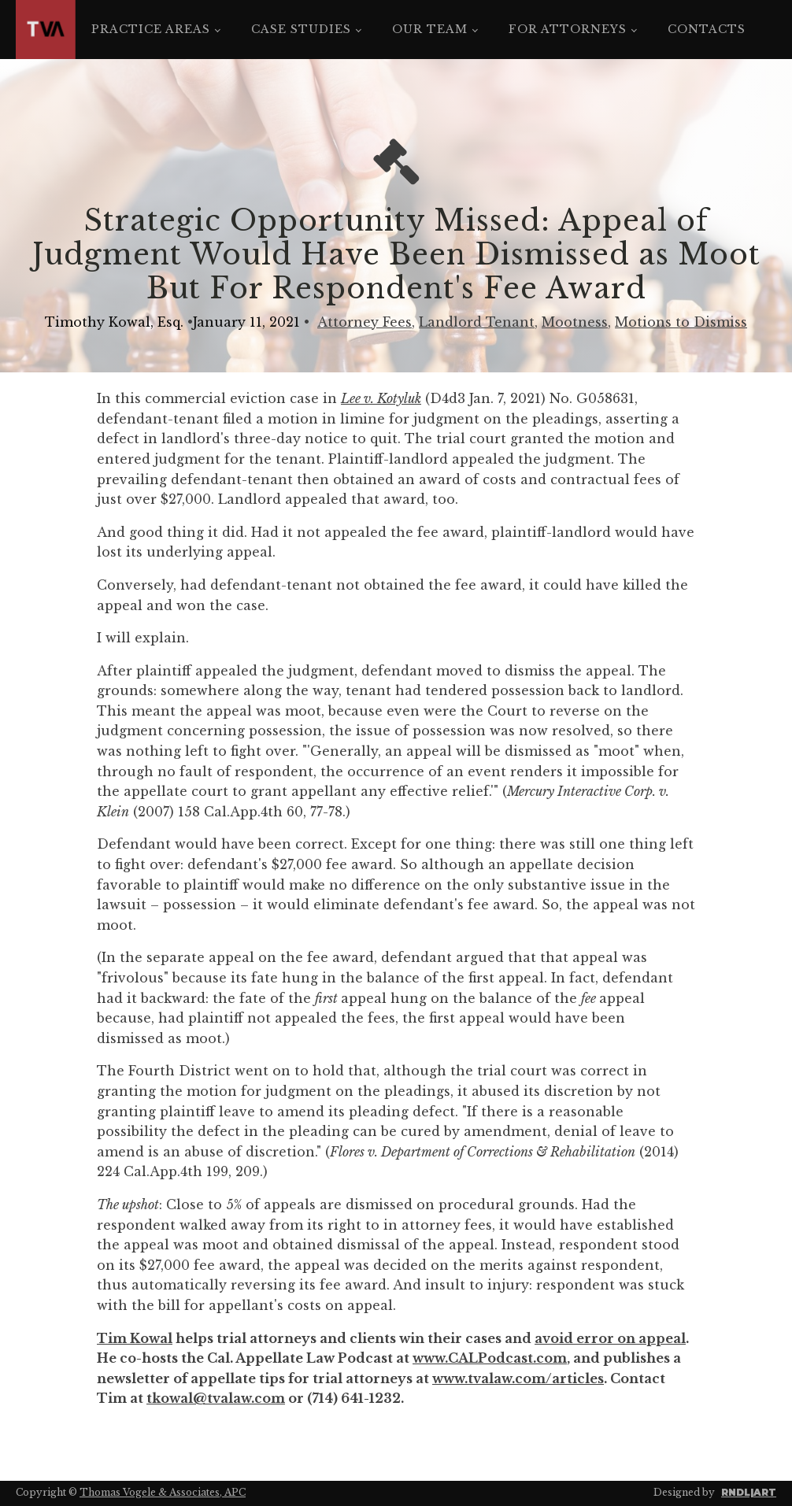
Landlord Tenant (477, 322)
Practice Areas (150, 29)
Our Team (430, 29)
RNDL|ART (748, 1492)
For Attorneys (568, 29)
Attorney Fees (364, 322)
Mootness (575, 322)
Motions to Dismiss (681, 322)
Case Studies (301, 29)
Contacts (707, 29)
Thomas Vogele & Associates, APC (163, 1492)
